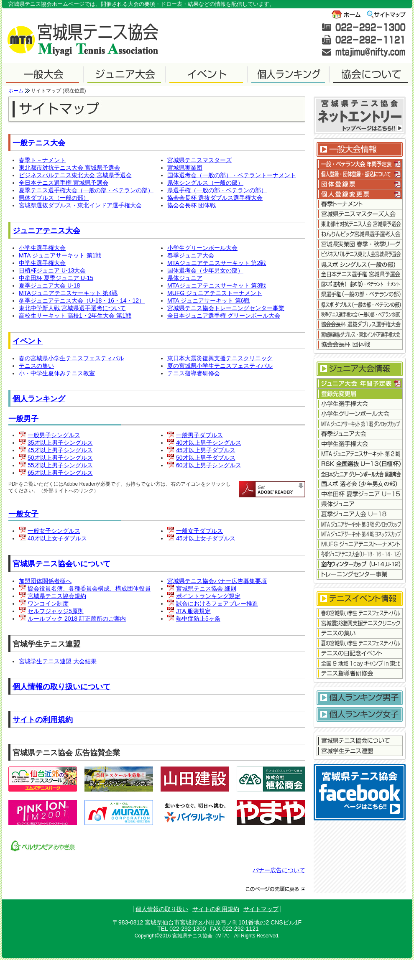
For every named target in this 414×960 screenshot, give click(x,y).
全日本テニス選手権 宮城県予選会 (63, 182)
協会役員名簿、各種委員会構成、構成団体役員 (89, 588)
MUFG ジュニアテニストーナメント (214, 293)
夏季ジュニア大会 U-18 (49, 285)
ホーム (15, 91)
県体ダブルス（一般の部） (54, 197)
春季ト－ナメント (42, 160)
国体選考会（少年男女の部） (205, 270)
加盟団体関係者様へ (45, 581)
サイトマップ (261, 909)
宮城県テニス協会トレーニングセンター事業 (225, 308)
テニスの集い (36, 365)
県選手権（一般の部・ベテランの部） (217, 190)
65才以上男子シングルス (60, 472)
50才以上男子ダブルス (205, 457)
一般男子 (23, 419)
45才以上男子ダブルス (205, 450)
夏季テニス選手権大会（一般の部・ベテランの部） (86, 190)
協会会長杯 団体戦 (191, 205)
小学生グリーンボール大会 (202, 247)
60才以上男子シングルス (208, 465)
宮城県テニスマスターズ (199, 160)
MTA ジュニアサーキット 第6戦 (208, 300)
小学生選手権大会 (42, 247)
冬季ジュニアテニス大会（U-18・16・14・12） (82, 300)
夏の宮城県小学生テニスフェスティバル (220, 365)
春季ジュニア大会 (190, 255)
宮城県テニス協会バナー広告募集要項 (217, 581)
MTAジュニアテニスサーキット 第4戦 (68, 293)
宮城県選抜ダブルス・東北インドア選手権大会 (80, 205)
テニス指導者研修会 (193, 373)
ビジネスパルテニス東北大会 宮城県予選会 (75, 175)
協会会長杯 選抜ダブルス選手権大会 (215, 197)
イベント (28, 341)
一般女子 (23, 514)
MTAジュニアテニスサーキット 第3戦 (216, 285)
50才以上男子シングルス (60, 457)
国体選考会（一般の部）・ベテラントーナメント (231, 175)
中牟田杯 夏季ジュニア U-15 (56, 278)
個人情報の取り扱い (161, 909)
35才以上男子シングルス (60, 442)
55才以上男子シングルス (60, 465)
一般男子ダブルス (199, 435)
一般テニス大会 (39, 143)
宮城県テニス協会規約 (57, 596)
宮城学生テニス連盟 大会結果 (58, 661)
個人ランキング (39, 399)
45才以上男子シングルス (60, 450)
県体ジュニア (184, 278)
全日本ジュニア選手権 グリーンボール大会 (223, 315)
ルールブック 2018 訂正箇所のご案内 (77, 618)
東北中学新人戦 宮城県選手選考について (72, 308)
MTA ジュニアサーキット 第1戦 (60, 255)
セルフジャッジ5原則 (56, 611)
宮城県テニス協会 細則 (206, 588)
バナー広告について (279, 870)
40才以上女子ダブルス (57, 538)
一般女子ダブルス (199, 530)
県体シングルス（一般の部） (205, 182)
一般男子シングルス (54, 435)
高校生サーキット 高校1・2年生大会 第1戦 (75, 315)
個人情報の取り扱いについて (61, 686)
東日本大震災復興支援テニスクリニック (220, 358)
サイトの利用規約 (43, 720)
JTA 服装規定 (193, 611)
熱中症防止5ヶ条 (198, 618)
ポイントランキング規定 (208, 596)
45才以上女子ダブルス (205, 538)
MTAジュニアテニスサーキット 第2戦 (216, 263)
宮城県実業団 (184, 167)
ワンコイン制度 (48, 603)
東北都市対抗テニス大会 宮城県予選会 (69, 167)
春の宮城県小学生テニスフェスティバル (71, 358)
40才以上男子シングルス (208, 442)
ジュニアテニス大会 (46, 231)
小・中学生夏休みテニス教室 (57, 373)
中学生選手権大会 (42, 263)
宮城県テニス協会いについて (61, 564)
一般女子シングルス (54, 530)
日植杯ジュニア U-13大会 (52, 270)
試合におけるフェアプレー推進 (217, 603)
